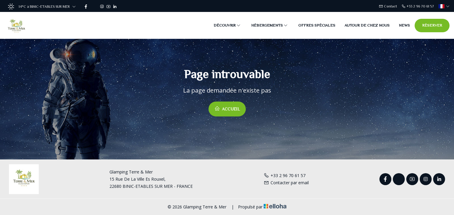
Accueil (227, 108)
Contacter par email (286, 182)
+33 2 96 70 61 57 (284, 175)
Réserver (432, 25)
